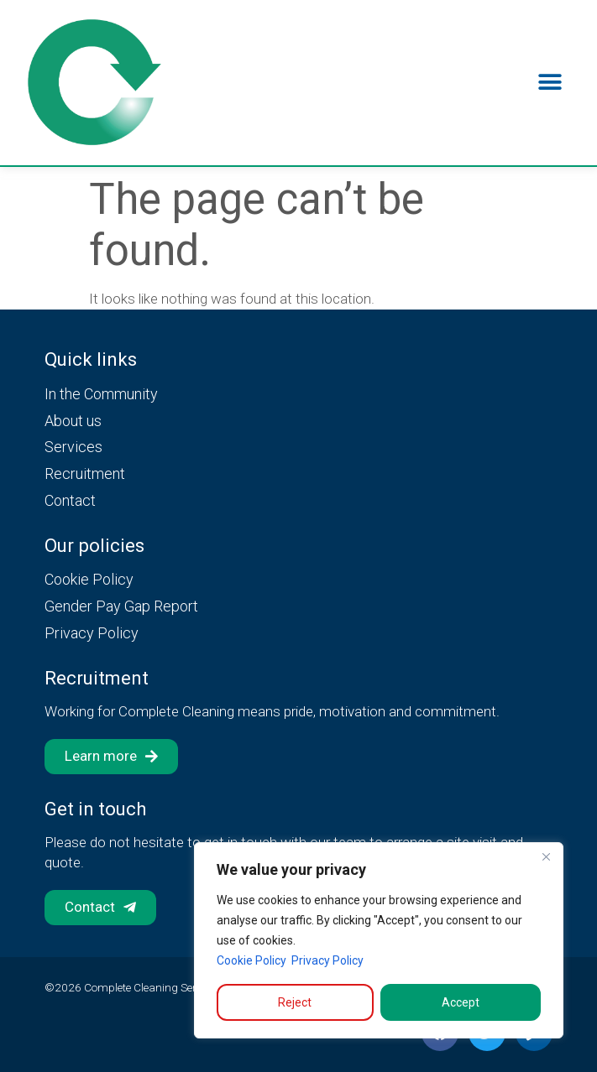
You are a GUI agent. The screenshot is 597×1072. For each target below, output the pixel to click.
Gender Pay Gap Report (121, 606)
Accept (460, 1002)
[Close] (546, 856)
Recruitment (85, 473)
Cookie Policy (251, 960)
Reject (295, 1002)
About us (73, 420)
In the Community (101, 394)
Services (73, 446)
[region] (378, 940)
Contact (70, 500)
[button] (550, 82)
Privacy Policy (327, 960)
